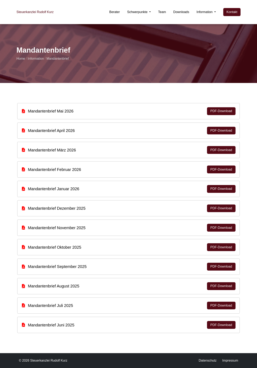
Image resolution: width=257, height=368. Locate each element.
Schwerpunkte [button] (137, 12)
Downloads (181, 12)
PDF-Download (221, 111)
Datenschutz (207, 360)
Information (36, 58)
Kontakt (231, 12)
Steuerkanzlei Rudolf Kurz (35, 12)
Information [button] (205, 12)
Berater (114, 12)
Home (20, 58)
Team (162, 12)
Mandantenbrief (57, 58)
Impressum (230, 360)
